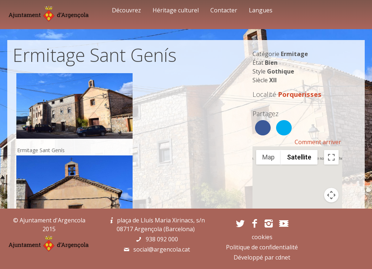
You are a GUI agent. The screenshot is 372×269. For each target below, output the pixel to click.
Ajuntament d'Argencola (52, 220)
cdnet (282, 257)
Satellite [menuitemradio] (299, 157)
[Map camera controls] (331, 195)
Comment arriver (318, 142)
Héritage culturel (176, 10)
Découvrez (126, 10)
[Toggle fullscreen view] (331, 157)
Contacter (223, 10)
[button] (297, 185)
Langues (260, 10)
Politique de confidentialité (262, 247)
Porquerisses (300, 94)
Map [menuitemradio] (268, 157)
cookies (262, 237)
